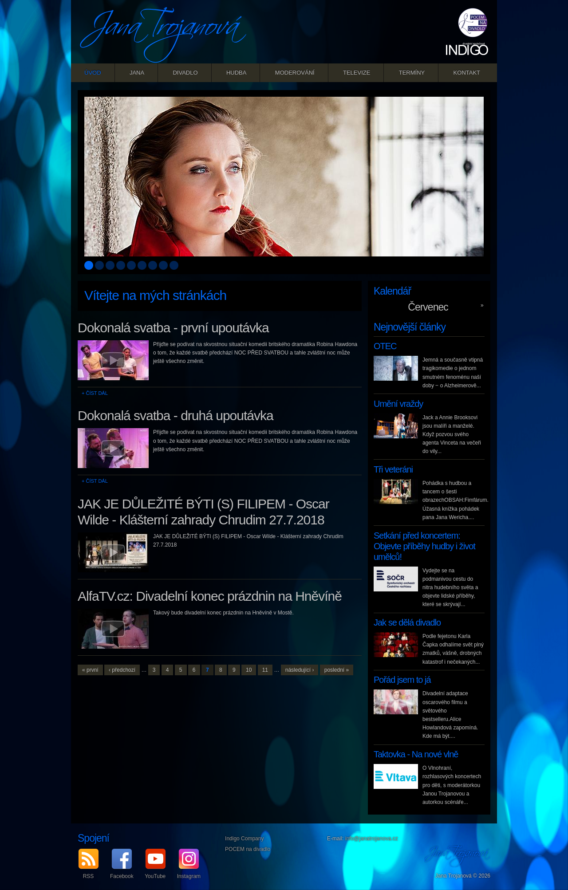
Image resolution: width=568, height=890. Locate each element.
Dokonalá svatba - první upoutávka (173, 327)
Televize (356, 72)
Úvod (92, 72)
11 (265, 670)
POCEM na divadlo (247, 849)
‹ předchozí (122, 670)
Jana (137, 72)
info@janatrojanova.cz (371, 838)
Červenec (428, 307)
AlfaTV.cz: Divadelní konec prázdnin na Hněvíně (210, 596)
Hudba (236, 72)
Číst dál (96, 393)
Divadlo (185, 72)
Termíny (412, 72)
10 (249, 670)
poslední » (336, 670)
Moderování (295, 72)
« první (90, 670)
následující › (299, 670)
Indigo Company (244, 838)
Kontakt (467, 72)
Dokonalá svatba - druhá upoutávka (175, 415)
